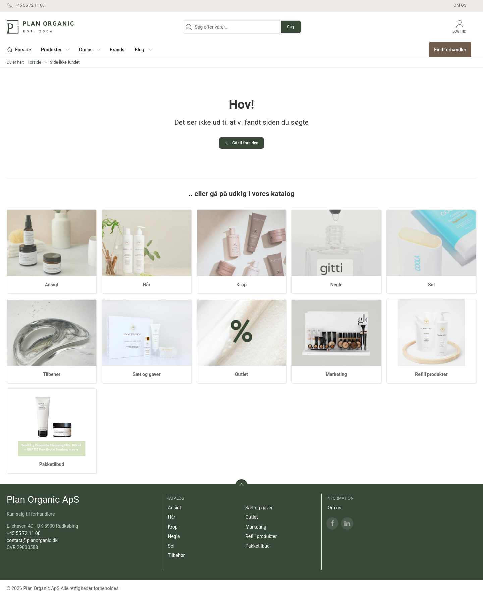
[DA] (40, 26)
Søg (290, 27)
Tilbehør (51, 374)
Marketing (336, 374)
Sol (431, 284)
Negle (336, 284)
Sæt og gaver (146, 374)
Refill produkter (431, 374)
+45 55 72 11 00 (24, 533)
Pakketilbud (51, 464)
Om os (459, 5)
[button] (55, 49)
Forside (34, 62)
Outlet (241, 374)
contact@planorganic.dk (32, 540)
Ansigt (52, 284)
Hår (147, 284)
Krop (241, 284)
